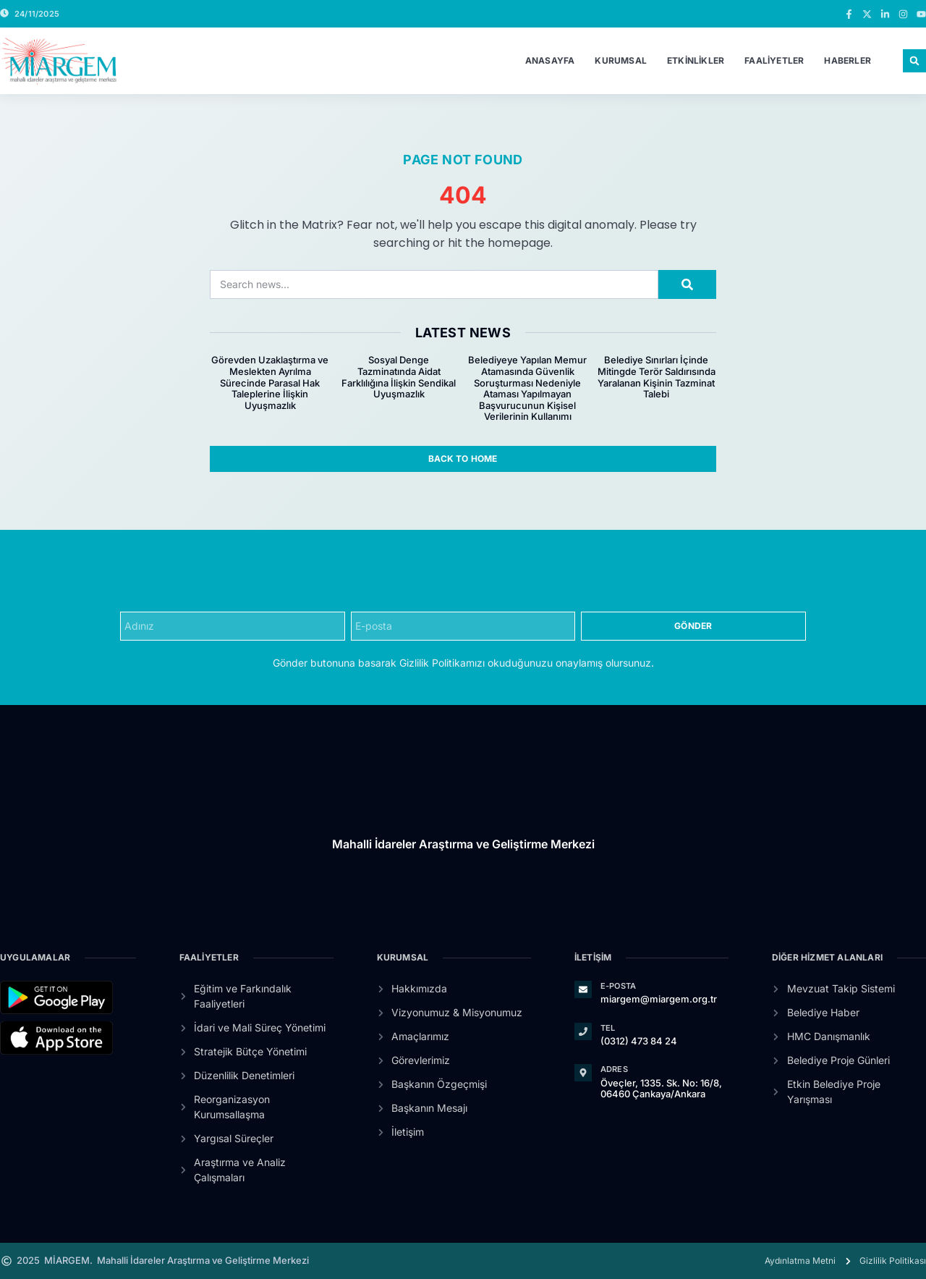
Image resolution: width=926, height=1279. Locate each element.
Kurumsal (621, 60)
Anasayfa (550, 60)
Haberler (847, 60)
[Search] (687, 284)
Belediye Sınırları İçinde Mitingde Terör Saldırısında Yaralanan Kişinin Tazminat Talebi (656, 377)
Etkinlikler (695, 60)
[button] (914, 60)
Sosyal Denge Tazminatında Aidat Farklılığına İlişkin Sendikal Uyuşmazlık (398, 377)
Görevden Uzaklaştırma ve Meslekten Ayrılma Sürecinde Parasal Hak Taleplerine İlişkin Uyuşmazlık (269, 382)
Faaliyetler (774, 60)
